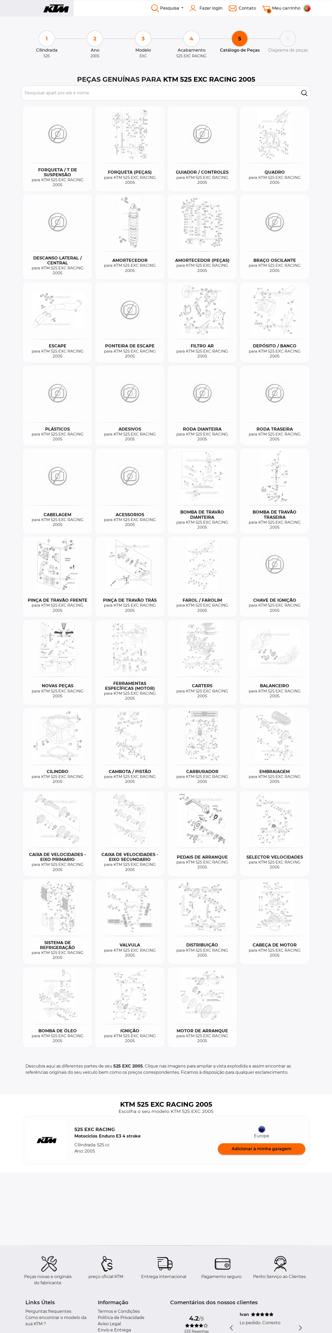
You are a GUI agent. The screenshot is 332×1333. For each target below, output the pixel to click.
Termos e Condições (119, 1311)
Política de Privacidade (121, 1317)
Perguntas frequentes (48, 1311)
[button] (46, 1140)
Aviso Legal (109, 1323)
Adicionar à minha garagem (262, 1148)
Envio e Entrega (114, 1330)
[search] (304, 93)
